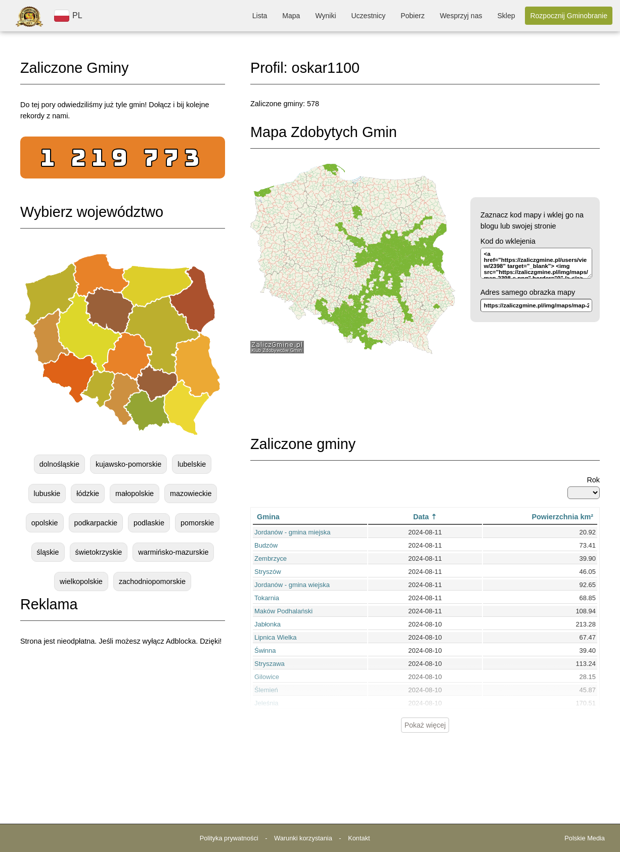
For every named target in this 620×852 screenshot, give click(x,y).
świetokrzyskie (98, 552)
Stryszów (267, 571)
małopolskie (134, 493)
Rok (593, 480)
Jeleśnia (266, 703)
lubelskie (192, 464)
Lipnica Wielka (275, 637)
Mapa (291, 16)
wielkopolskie (81, 581)
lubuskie (47, 493)
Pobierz (412, 16)
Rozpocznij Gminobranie (568, 16)
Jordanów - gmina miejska (292, 532)
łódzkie (87, 493)
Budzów (266, 545)
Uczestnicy (368, 16)
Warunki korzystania (303, 838)
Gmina (268, 517)
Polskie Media (584, 838)
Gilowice (266, 677)
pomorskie (197, 523)
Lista (260, 16)
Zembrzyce (270, 558)
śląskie (48, 552)
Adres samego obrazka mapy (527, 292)
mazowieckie (190, 493)
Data (421, 517)
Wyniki (325, 16)
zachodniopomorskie (152, 581)
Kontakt (359, 838)
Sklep (506, 16)
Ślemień (266, 690)
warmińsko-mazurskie (173, 552)
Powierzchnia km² (562, 517)
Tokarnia (266, 598)
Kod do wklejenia (508, 241)
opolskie (44, 523)
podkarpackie (96, 523)
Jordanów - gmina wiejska (292, 585)
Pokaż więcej (425, 725)
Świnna (265, 650)
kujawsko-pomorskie (128, 464)
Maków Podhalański (283, 611)
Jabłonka (267, 624)
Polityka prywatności (229, 838)
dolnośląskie (59, 464)
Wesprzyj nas (461, 16)
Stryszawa (269, 663)
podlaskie (149, 523)
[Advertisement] (123, 731)
